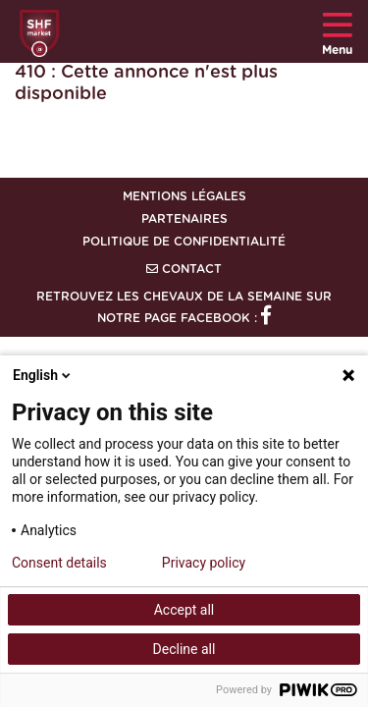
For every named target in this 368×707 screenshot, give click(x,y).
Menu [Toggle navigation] (337, 32)
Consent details (59, 563)
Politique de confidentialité (184, 241)
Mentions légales (184, 196)
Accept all (184, 610)
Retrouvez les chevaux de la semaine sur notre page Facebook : (184, 308)
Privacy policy (203, 563)
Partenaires (184, 219)
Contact (184, 269)
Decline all (184, 649)
